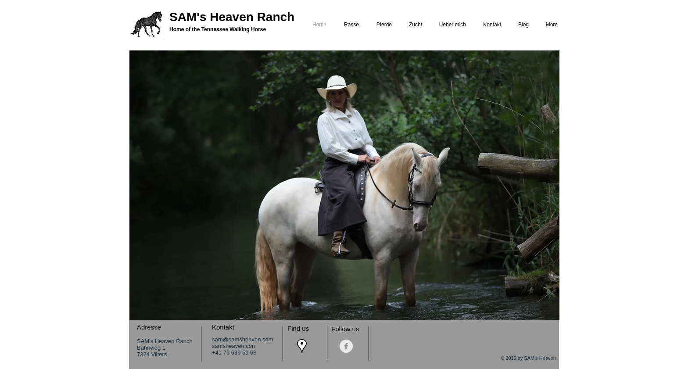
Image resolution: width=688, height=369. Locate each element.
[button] (344, 185)
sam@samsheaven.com (242, 339)
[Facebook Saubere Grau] (346, 346)
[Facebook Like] (537, 327)
